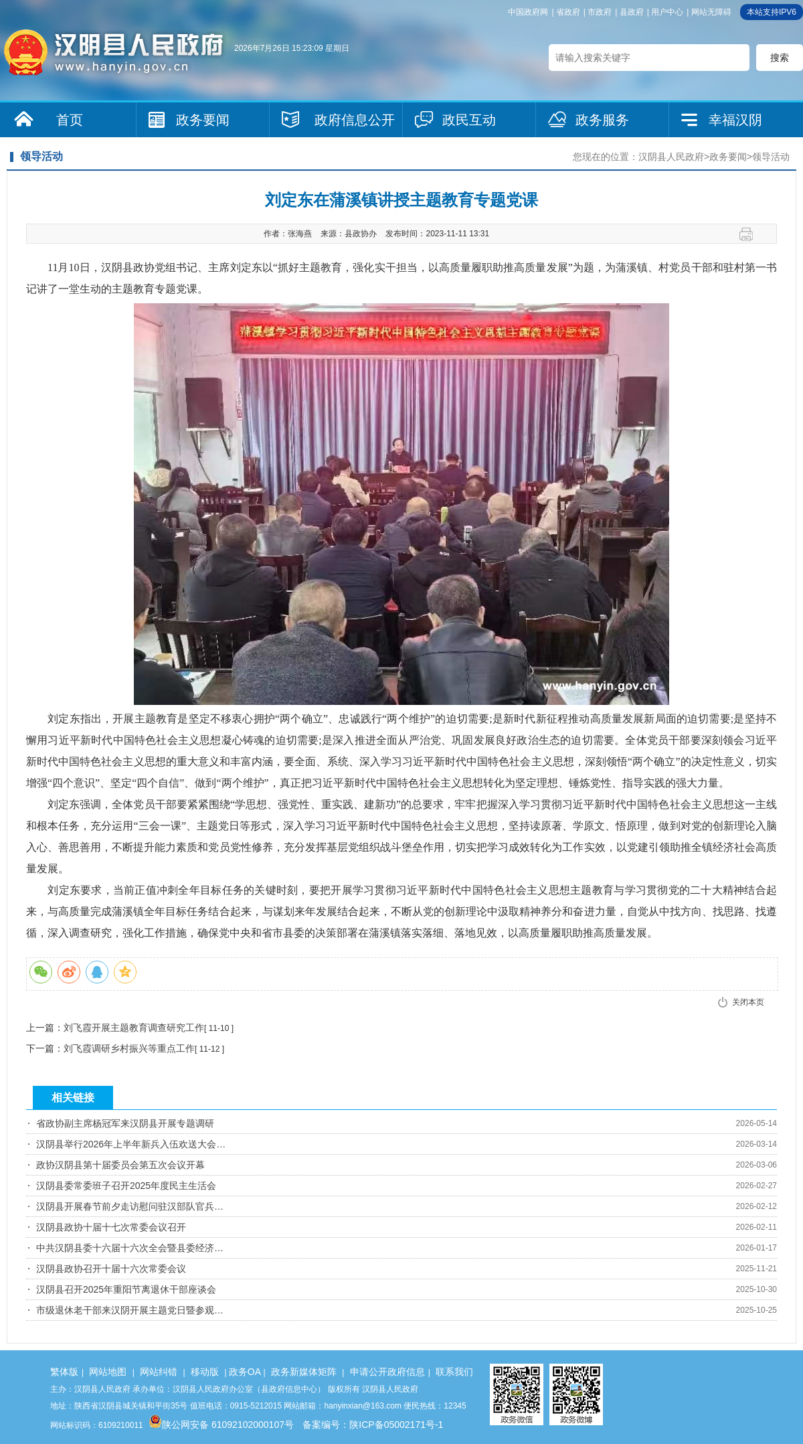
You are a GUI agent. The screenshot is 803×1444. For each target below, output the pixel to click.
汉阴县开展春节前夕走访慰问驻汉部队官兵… (130, 1206)
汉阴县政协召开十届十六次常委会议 (111, 1268)
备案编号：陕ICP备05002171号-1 (372, 1424)
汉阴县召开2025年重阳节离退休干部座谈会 (126, 1289)
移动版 (205, 1371)
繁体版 (64, 1371)
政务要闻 (203, 119)
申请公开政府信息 (387, 1371)
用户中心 (667, 12)
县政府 (632, 12)
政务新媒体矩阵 (304, 1371)
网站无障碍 (711, 12)
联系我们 (454, 1371)
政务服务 (602, 119)
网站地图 (107, 1371)
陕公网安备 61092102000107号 (221, 1424)
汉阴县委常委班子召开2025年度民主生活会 (126, 1185)
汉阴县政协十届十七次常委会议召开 (111, 1227)
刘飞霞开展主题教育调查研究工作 (134, 1027)
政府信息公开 (355, 119)
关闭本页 (748, 1002)
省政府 (568, 12)
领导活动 (771, 156)
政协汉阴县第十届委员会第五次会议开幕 (120, 1164)
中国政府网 (528, 12)
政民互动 (469, 119)
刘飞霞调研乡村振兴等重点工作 (129, 1048)
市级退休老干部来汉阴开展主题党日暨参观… (130, 1310)
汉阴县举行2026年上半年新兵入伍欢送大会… (131, 1144)
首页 (69, 119)
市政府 (600, 12)
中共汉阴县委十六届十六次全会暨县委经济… (130, 1247)
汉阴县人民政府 (671, 156)
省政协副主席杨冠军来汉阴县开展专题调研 (125, 1123)
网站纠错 (158, 1371)
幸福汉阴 (735, 119)
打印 (751, 234)
